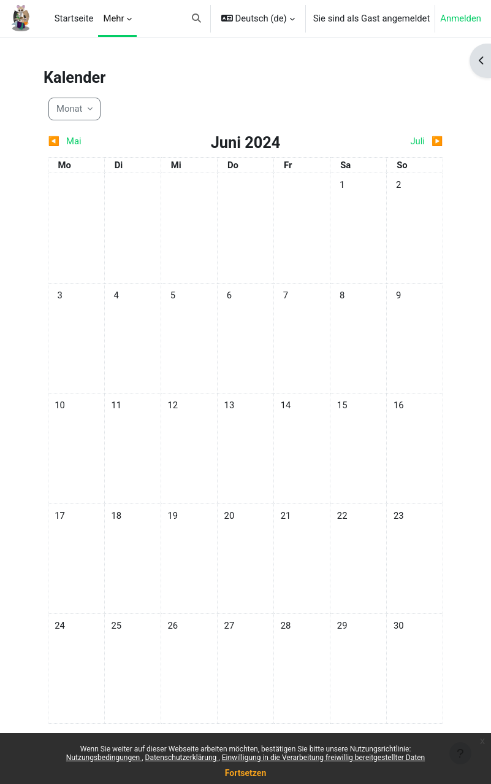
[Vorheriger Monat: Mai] (97, 141)
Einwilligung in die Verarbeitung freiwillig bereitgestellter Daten (323, 757)
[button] (196, 18)
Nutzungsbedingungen (104, 757)
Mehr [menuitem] (113, 18)
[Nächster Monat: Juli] (393, 141)
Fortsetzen (246, 773)
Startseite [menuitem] (74, 18)
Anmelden (460, 18)
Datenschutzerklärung (182, 757)
